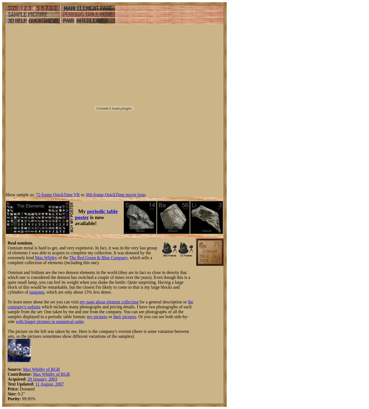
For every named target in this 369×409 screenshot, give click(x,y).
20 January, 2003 (42, 379)
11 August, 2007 (49, 384)
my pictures (97, 316)
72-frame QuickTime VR (58, 194)
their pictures (124, 316)
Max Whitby (46, 257)
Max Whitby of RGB (41, 369)
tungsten (36, 292)
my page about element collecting (109, 302)
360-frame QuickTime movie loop (115, 194)
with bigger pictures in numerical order (50, 321)
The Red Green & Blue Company (98, 257)
